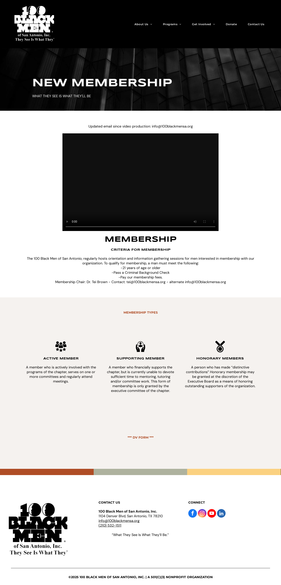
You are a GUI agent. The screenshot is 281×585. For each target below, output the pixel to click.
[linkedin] (221, 514)
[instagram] (202, 514)
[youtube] (211, 514)
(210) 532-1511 (110, 525)
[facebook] (192, 514)
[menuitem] (143, 24)
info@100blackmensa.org (119, 520)
